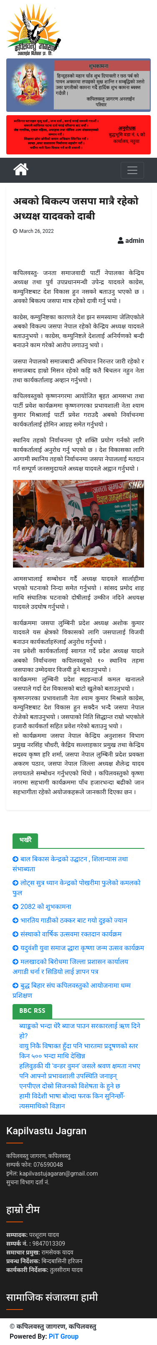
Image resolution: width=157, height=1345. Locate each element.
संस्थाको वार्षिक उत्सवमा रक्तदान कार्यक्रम (71, 934)
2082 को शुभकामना (45, 907)
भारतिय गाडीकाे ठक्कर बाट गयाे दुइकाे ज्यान (73, 920)
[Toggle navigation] (132, 170)
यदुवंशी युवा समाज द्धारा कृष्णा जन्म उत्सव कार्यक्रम (82, 948)
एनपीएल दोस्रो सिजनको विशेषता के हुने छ (69, 1086)
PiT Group (64, 1336)
